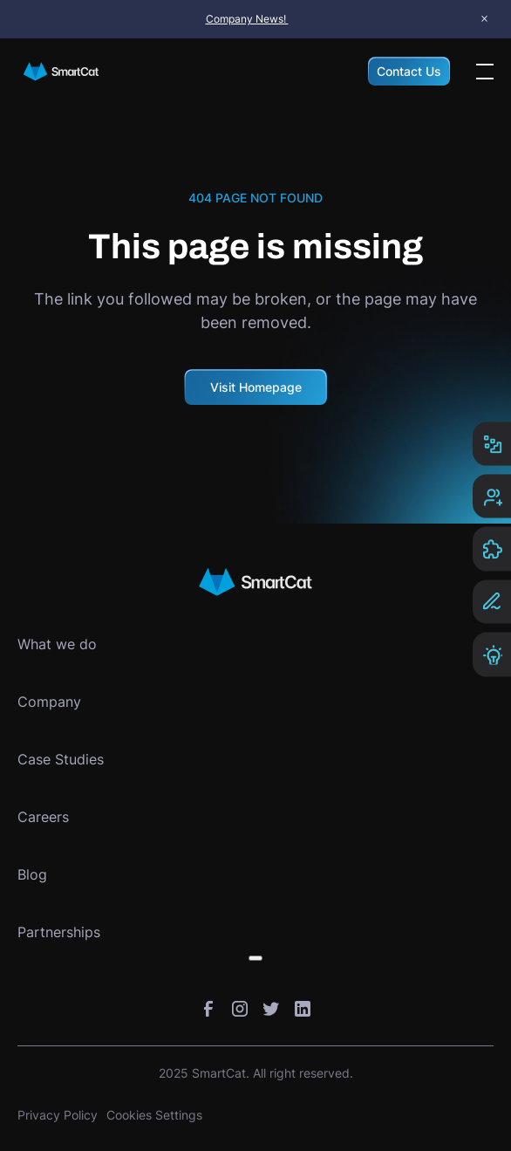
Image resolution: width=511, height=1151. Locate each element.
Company (49, 701)
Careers (43, 817)
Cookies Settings (154, 1114)
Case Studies (60, 759)
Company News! (247, 18)
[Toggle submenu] (255, 958)
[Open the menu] (485, 71)
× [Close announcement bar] (484, 18)
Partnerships (58, 932)
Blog (32, 874)
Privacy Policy (57, 1114)
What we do (57, 644)
